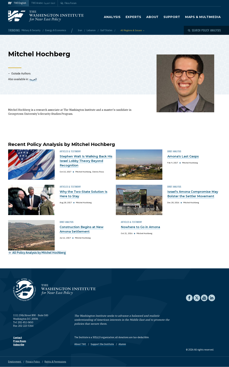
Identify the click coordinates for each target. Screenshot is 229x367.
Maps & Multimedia (203, 17)
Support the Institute (102, 344)
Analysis (112, 17)
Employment (15, 361)
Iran (80, 30)
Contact (17, 337)
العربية (33, 79)
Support (172, 17)
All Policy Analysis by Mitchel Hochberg (39, 253)
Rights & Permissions (55, 361)
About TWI (80, 344)
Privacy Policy (33, 361)
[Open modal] (204, 30)
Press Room (19, 341)
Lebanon (91, 30)
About (152, 17)
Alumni (122, 344)
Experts (133, 17)
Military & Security (31, 30)
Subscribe (18, 344)
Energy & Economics (55, 30)
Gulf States (106, 30)
